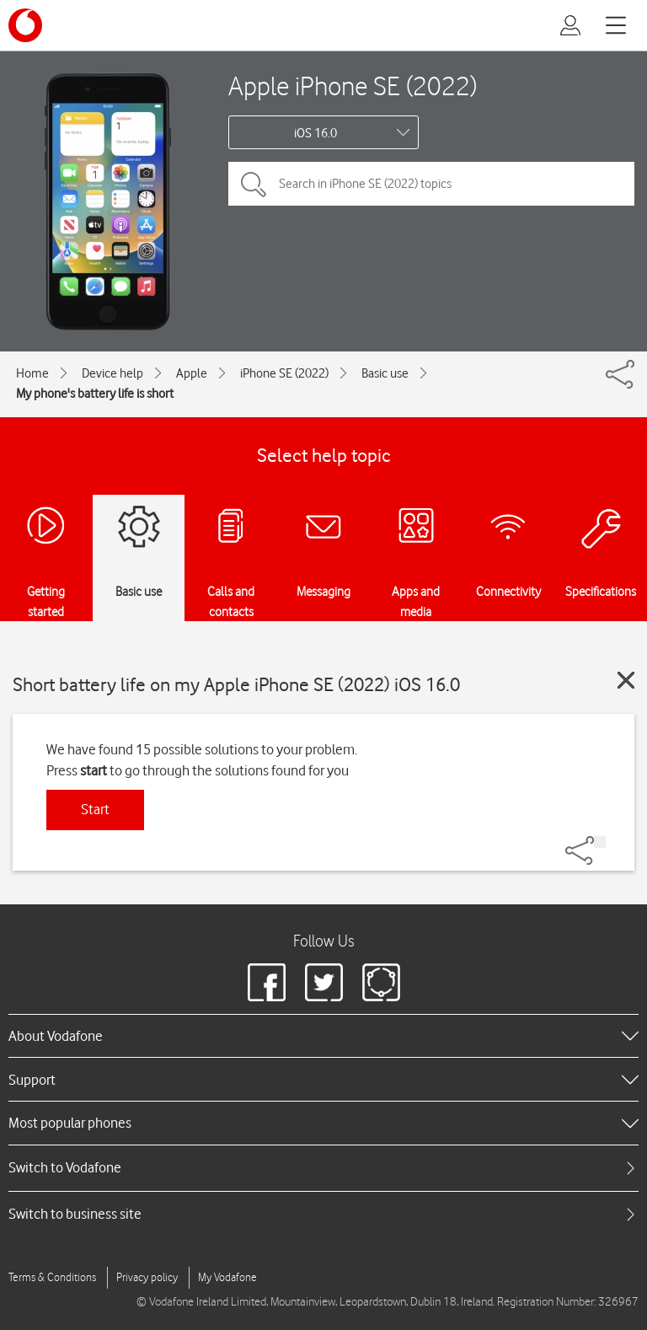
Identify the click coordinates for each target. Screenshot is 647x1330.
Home (32, 373)
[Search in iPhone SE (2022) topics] (431, 184)
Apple (191, 373)
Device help (112, 373)
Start (95, 809)
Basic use (385, 373)
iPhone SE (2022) (284, 373)
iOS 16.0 (315, 133)
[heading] (323, 1036)
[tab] (323, 1168)
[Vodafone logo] (25, 25)
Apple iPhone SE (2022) (352, 85)
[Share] (600, 842)
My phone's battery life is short (95, 393)
